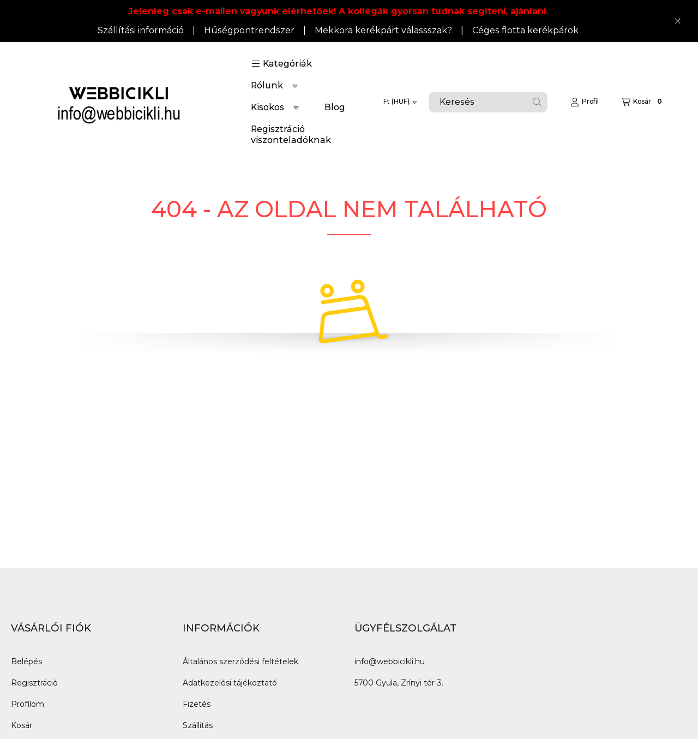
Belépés (26, 661)
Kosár (21, 725)
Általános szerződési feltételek (240, 661)
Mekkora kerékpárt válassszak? (383, 30)
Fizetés (196, 704)
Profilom (27, 704)
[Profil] (584, 102)
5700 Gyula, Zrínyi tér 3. (398, 683)
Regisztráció (34, 683)
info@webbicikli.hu (389, 661)
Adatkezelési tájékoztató (230, 683)
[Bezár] (677, 20)
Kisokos (267, 107)
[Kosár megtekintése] (643, 102)
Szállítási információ (141, 30)
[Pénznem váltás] (400, 102)
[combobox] (488, 102)
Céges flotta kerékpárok (525, 30)
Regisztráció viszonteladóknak (291, 134)
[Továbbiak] (295, 85)
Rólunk (267, 85)
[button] (281, 64)
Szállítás (198, 725)
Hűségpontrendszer (249, 30)
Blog (334, 107)
